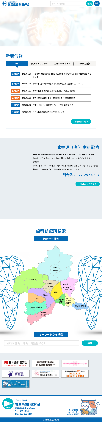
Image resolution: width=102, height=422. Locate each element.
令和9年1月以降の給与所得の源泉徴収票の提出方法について (58, 83)
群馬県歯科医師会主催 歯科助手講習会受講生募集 (54, 97)
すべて (17, 63)
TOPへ (8, 407)
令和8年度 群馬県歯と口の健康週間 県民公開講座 (54, 90)
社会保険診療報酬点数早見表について (48, 112)
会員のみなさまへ (62, 63)
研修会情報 (85, 63)
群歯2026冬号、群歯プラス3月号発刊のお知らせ (53, 104)
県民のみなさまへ (39, 63)
